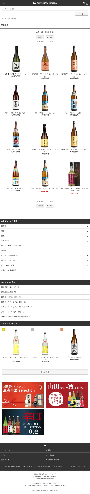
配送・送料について (28, 466)
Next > (49, 37)
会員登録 (48, 450)
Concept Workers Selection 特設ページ (15, 317)
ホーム (4, 18)
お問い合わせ (5, 459)
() (85, 4)
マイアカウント (5, 450)
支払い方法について (16, 466)
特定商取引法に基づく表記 (43, 466)
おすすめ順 (39, 32)
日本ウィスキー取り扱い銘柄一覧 (13, 302)
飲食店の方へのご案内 (52, 459)
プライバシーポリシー (57, 466)
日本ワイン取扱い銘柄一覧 (11, 297)
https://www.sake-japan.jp (47, 478)
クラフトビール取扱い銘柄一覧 (12, 312)
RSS (79, 466)
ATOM (83, 466)
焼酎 (9, 18)
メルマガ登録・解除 (70, 466)
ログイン (3, 455)
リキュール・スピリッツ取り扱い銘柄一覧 (16, 307)
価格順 (47, 32)
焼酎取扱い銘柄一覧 (8, 292)
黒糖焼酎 (13, 18)
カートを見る (50, 455)
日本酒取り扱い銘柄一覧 (10, 287)
